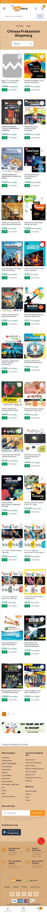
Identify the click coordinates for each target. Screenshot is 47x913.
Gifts (4, 793)
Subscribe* (37, 813)
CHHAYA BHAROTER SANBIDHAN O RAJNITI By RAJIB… (11, 176)
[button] (11, 832)
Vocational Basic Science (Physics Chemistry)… (33, 315)
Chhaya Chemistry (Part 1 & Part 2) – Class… (34, 503)
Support (16, 887)
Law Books (6, 778)
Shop (29, 26)
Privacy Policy (30, 766)
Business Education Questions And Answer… (33, 361)
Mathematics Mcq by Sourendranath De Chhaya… (32, 456)
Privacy (24, 887)
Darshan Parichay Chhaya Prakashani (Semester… (34, 409)
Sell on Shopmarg (8, 796)
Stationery (6, 757)
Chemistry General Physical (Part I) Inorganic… (31, 176)
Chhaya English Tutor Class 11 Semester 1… (32, 691)
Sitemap (28, 781)
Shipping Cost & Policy (33, 778)
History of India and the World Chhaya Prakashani (11, 223)
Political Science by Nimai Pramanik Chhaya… (11, 269)
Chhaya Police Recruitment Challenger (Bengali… (11, 504)
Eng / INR (7, 2)
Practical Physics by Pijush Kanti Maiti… (9, 643)
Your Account (30, 760)
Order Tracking (30, 772)
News (27, 797)
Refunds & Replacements (34, 769)
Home (19, 26)
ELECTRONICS (7, 775)
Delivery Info (29, 775)
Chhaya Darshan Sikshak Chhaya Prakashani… (11, 455)
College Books (7, 760)
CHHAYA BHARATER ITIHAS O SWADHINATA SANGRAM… (10, 128)
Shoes (4, 790)
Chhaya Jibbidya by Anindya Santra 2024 (10, 409)
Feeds (27, 800)
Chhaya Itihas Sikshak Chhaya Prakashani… (10, 315)
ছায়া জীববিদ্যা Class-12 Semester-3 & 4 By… (9, 597)
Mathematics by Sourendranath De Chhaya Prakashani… (32, 644)
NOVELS (5, 772)
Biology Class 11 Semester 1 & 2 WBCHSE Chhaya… (11, 691)
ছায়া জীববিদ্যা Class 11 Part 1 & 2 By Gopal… (33, 597)
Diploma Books (7, 781)
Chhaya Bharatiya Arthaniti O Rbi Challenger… (31, 128)
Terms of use (35, 887)
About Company (31, 791)
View (42, 1)
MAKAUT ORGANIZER (9, 763)
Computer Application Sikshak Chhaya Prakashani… (10, 362)
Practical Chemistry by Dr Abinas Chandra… (34, 269)
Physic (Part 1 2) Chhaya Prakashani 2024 (33, 223)
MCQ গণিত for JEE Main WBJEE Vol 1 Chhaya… (10, 81)
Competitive (6, 769)
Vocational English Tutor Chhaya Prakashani (33, 81)
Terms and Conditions (33, 763)
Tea (3, 787)
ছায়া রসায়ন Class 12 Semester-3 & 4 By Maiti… (34, 551)
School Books (7, 766)
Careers (28, 794)
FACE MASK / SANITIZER (10, 784)
